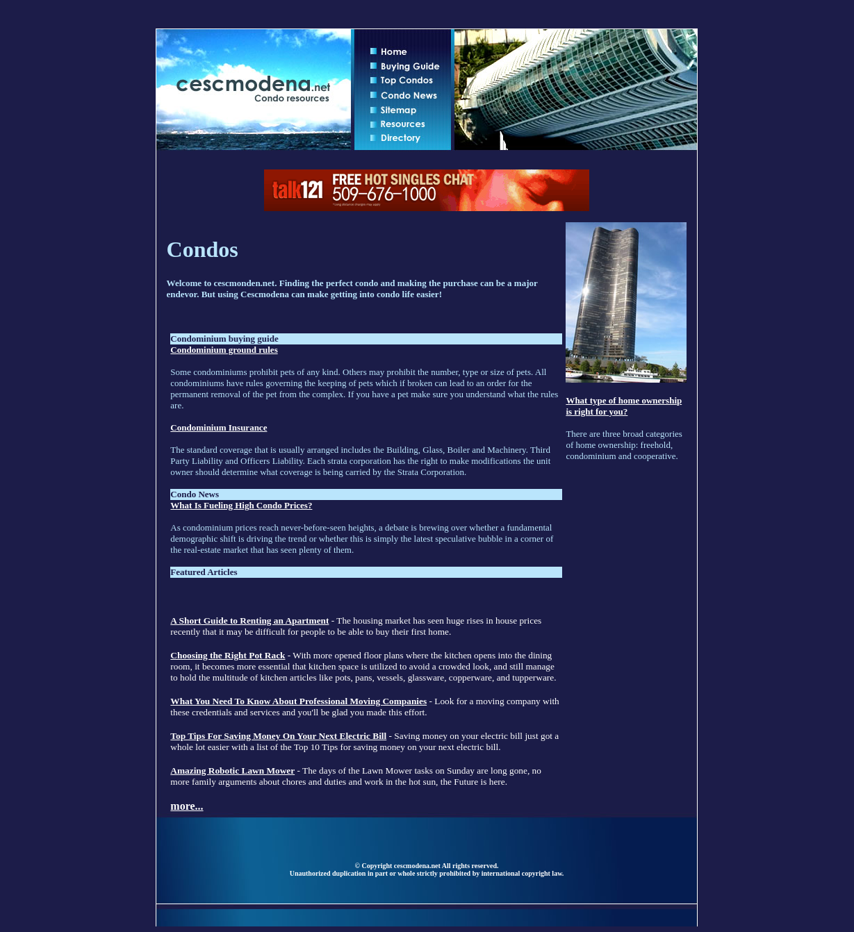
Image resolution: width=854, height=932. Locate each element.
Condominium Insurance (218, 427)
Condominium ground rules (223, 349)
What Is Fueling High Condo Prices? (241, 505)
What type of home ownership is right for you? (624, 406)
